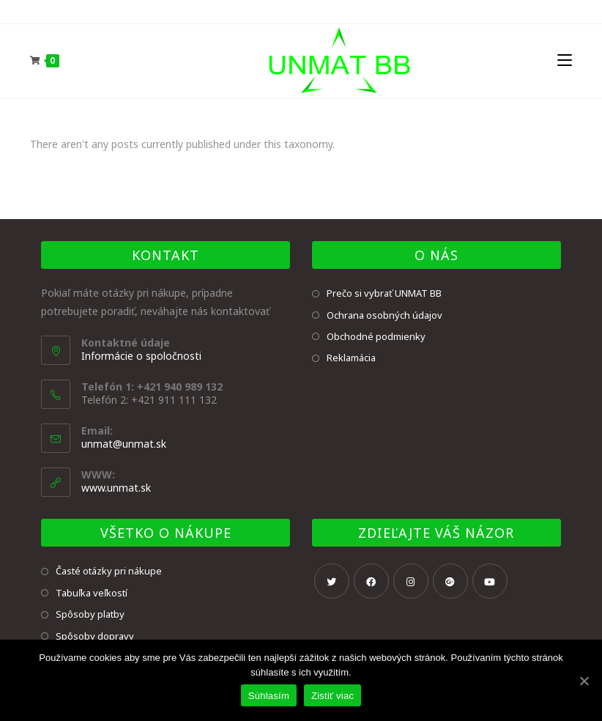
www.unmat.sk (116, 488)
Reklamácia (351, 357)
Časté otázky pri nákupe (109, 570)
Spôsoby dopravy (95, 636)
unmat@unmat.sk (123, 444)
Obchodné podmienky (376, 336)
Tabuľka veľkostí (91, 592)
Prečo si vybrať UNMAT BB (384, 293)
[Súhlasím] (583, 680)
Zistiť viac (332, 695)
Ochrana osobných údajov (384, 315)
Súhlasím (268, 695)
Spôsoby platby (90, 614)
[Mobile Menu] (564, 60)
